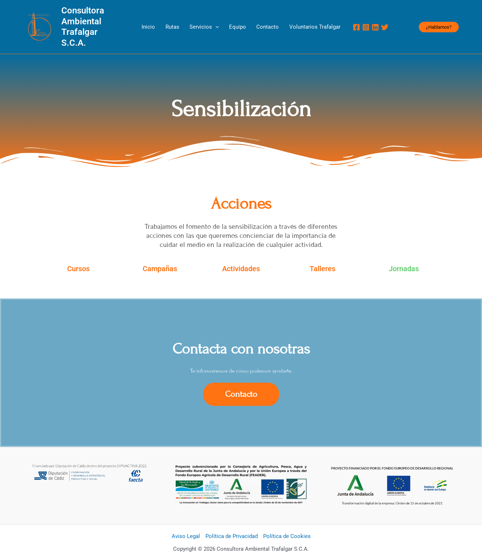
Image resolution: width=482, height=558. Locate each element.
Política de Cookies (287, 526)
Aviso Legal (186, 526)
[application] (218, 21)
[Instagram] (348, 22)
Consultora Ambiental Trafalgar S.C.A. (100, 21)
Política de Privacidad (231, 526)
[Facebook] (338, 22)
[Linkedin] (357, 22)
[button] (439, 22)
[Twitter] (367, 22)
